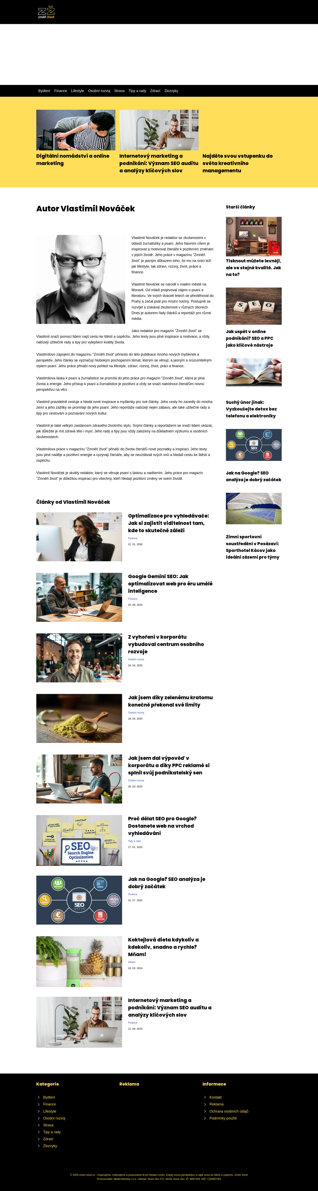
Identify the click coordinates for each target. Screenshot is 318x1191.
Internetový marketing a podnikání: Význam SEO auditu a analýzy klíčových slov (158, 163)
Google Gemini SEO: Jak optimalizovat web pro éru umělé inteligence (170, 583)
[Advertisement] (159, 54)
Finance (60, 91)
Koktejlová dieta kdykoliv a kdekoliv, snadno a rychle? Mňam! (163, 947)
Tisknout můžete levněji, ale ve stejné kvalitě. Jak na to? (253, 267)
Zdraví (155, 91)
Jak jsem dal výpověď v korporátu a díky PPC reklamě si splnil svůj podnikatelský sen (169, 765)
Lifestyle (77, 91)
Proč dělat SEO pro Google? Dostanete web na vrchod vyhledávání (162, 826)
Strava (119, 91)
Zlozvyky (171, 91)
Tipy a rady (137, 91)
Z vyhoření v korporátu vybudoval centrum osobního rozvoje (166, 644)
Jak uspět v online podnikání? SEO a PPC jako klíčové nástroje (249, 338)
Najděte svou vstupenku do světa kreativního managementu (238, 163)
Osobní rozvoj (99, 91)
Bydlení (44, 91)
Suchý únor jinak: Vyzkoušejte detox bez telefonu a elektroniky (251, 409)
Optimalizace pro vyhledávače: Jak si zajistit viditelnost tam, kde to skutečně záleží (168, 523)
